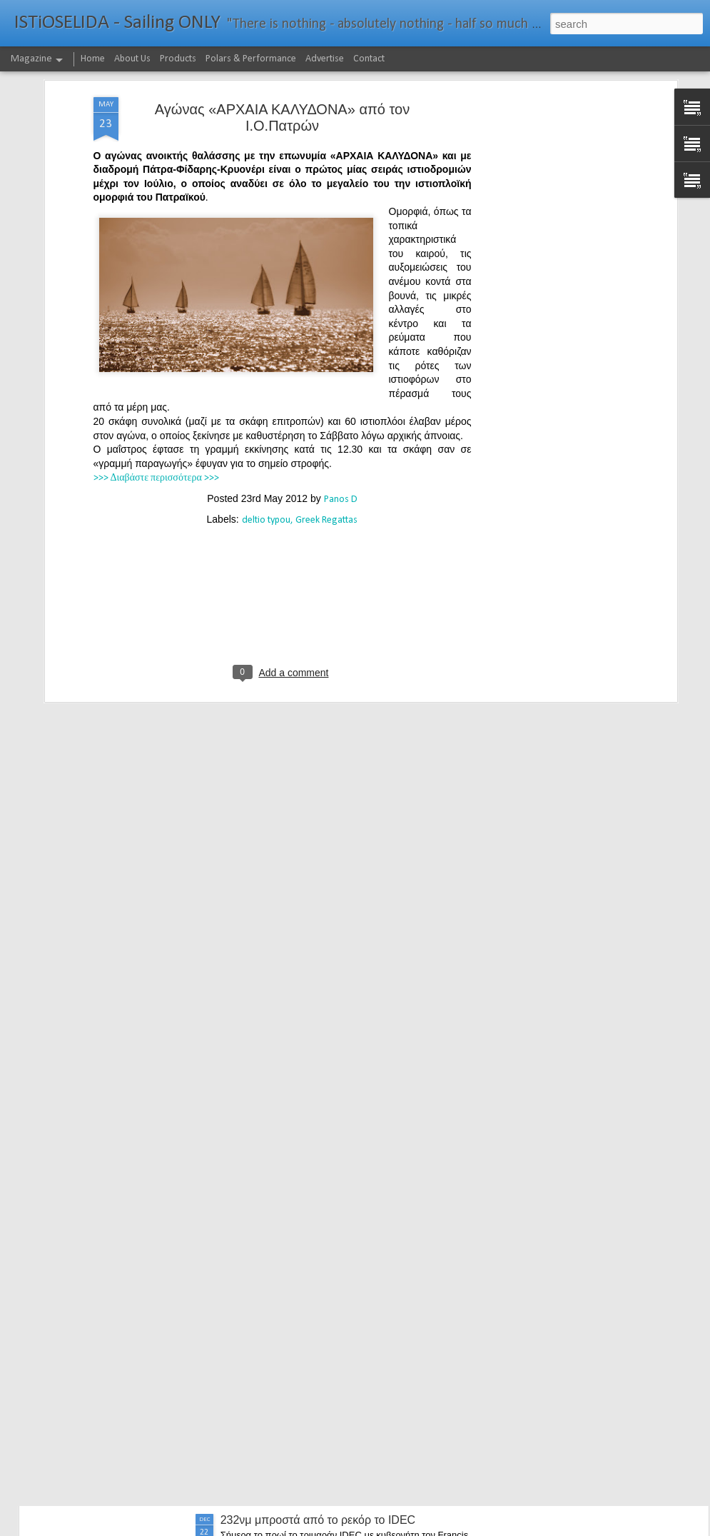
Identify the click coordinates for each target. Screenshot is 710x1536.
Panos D (340, 395)
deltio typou (266, 416)
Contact (369, 59)
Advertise (324, 59)
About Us (132, 59)
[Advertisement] (550, 218)
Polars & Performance (251, 59)
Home (93, 59)
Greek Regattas (326, 416)
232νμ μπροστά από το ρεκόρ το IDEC (318, 1520)
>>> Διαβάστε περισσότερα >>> (156, 374)
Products (178, 59)
